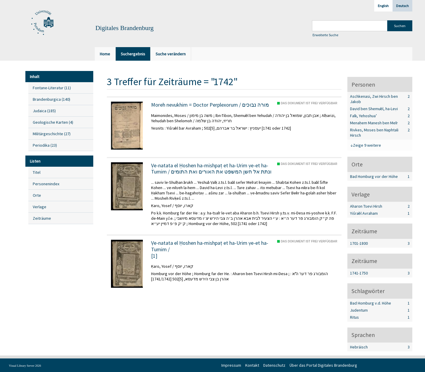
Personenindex (46, 183)
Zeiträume (42, 218)
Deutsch (402, 6)
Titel (36, 172)
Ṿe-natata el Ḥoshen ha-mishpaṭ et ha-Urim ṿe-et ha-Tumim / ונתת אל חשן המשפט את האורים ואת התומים (211, 168)
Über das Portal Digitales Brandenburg (323, 365)
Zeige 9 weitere (367, 145)
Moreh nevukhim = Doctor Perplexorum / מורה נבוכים (210, 105)
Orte (37, 195)
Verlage (39, 206)
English (383, 6)
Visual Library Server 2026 (25, 365)
